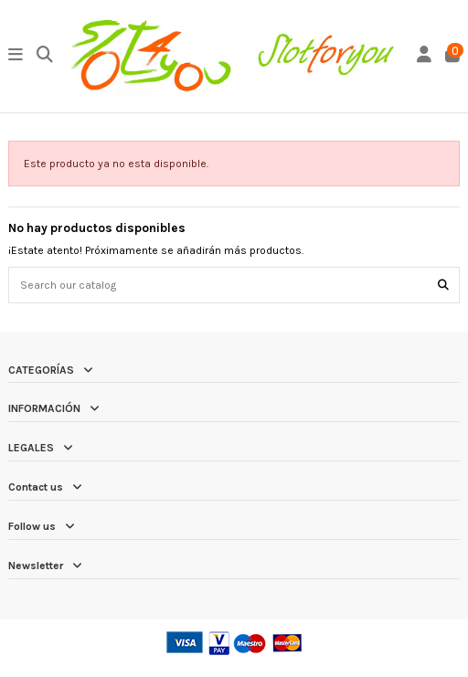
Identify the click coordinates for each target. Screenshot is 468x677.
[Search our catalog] (443, 284)
